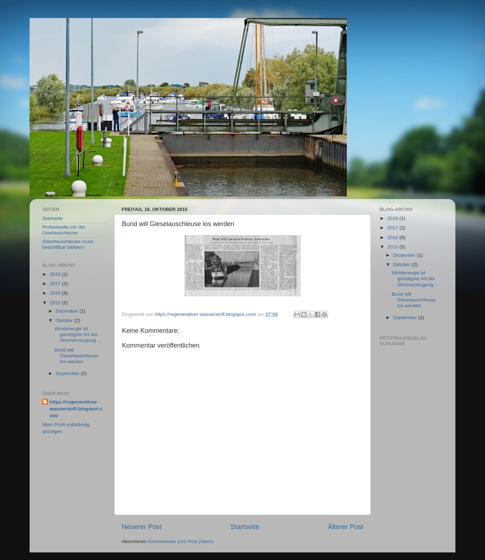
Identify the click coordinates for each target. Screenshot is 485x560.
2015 (56, 302)
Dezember (67, 311)
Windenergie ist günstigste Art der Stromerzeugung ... (77, 334)
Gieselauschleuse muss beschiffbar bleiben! (68, 244)
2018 (56, 274)
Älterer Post (345, 526)
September (68, 373)
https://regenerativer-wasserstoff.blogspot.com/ (75, 408)
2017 (56, 283)
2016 (56, 293)
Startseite (244, 526)
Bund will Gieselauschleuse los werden (76, 355)
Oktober (65, 320)
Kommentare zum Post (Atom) (181, 541)
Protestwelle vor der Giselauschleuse (63, 229)
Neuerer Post (142, 526)
